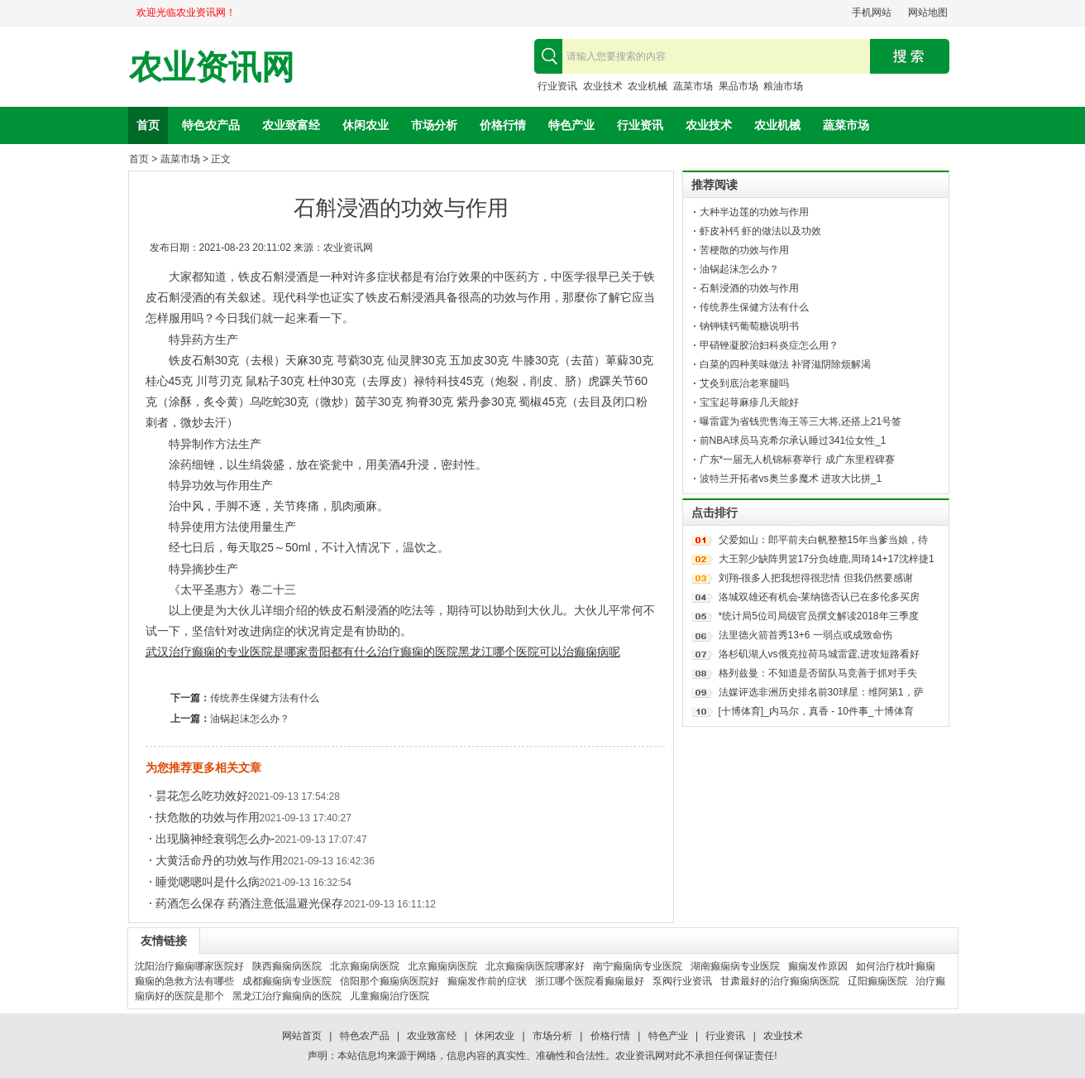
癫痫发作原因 (818, 966)
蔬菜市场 (693, 86)
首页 (148, 125)
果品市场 (738, 86)
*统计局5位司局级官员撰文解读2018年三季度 (819, 616)
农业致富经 (291, 125)
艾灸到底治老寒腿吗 (744, 383)
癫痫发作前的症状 (487, 981)
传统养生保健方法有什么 (264, 698)
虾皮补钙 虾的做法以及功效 (760, 231)
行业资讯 (557, 86)
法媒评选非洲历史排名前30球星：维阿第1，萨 (821, 692)
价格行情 (503, 125)
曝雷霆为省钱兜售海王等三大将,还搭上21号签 (801, 421)
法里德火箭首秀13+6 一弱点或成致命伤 (805, 635)
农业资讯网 (211, 67)
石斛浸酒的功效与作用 (749, 288)
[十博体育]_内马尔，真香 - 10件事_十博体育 (816, 711)
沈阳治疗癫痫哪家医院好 (189, 966)
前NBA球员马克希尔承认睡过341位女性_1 (793, 440)
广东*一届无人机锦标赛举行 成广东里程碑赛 (797, 459)
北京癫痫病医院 (364, 966)
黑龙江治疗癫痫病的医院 (287, 996)
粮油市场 (783, 86)
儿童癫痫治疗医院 (389, 996)
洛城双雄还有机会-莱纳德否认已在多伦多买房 (819, 597)
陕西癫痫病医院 (287, 966)
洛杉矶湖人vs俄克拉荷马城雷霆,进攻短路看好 (819, 654)
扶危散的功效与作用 (207, 817)
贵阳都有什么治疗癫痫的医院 (383, 651)
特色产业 (571, 125)
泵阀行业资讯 (682, 981)
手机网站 (871, 12)
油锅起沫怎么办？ (249, 718)
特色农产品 (211, 125)
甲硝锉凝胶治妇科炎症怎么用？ (769, 345)
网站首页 (302, 1036)
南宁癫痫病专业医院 (637, 966)
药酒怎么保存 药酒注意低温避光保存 (249, 903)
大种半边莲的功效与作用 (754, 212)
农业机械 (647, 86)
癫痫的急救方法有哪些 (184, 981)
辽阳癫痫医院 (877, 981)
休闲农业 (365, 125)
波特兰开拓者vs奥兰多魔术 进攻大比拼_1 (791, 478)
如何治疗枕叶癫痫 (895, 966)
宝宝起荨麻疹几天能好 (749, 402)
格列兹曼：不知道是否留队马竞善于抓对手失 (818, 673)
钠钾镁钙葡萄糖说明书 (749, 326)
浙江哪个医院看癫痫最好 (589, 981)
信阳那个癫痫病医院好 (389, 981)
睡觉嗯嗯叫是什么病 (207, 881)
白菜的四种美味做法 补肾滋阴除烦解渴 (785, 364)
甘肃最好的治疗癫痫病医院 (779, 981)
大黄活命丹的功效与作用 (219, 860)
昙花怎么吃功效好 (201, 795)
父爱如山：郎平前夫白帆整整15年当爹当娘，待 (823, 540)
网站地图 (928, 12)
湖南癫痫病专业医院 (735, 966)
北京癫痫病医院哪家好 (535, 966)
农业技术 (603, 86)
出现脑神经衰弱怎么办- (215, 838)
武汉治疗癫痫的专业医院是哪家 (227, 651)
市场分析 (434, 125)
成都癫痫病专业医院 (287, 981)
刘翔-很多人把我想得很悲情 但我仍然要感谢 (816, 578)
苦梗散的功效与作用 (744, 250)
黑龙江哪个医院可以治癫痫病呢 (539, 651)
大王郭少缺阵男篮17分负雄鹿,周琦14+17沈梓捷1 (826, 559)
